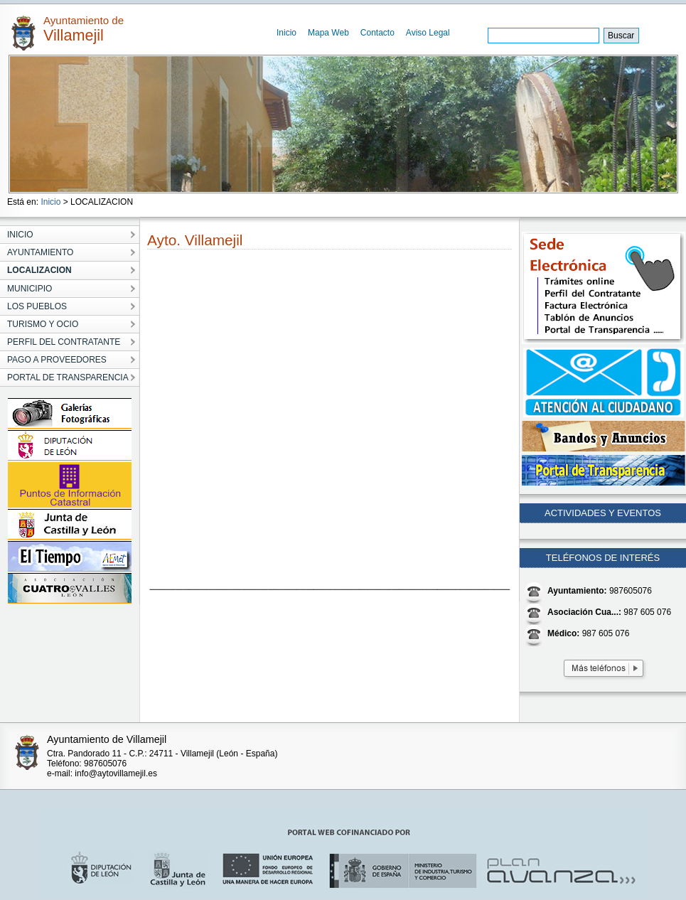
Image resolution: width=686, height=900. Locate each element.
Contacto (377, 33)
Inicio (286, 33)
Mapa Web (328, 33)
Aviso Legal (428, 33)
